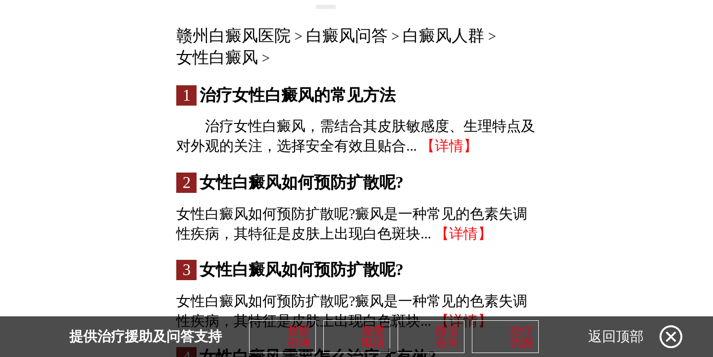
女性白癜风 (217, 57)
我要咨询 (298, 336)
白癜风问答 (347, 36)
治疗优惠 (521, 336)
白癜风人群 (443, 36)
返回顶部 (616, 336)
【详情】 (449, 146)
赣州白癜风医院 (233, 36)
